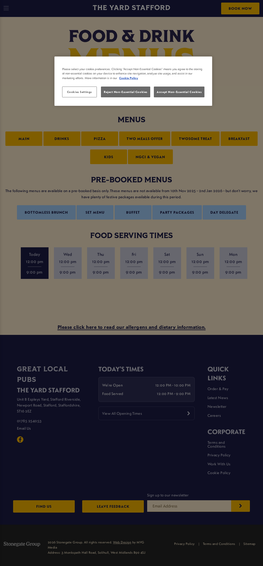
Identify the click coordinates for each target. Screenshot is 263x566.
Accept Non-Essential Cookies (179, 92)
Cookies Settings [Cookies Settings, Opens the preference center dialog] (79, 92)
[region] (133, 81)
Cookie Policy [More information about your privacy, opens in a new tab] (128, 78)
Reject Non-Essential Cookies (125, 92)
